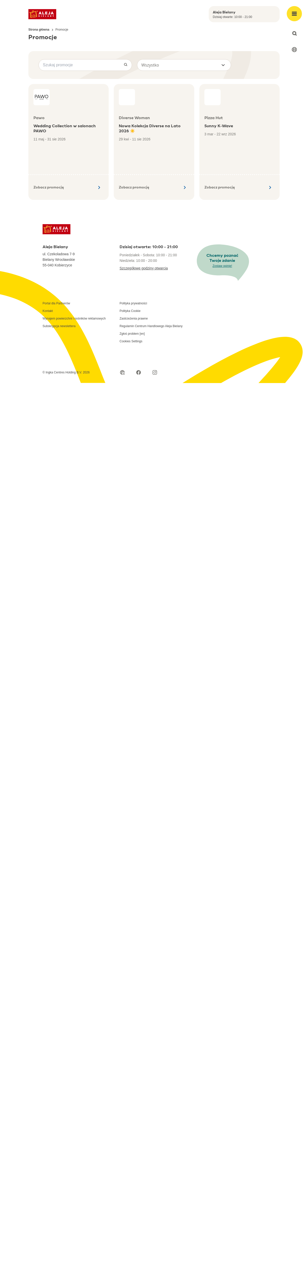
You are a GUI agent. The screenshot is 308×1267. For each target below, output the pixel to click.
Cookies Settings (131, 341)
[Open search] (294, 33)
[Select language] (294, 50)
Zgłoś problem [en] (132, 333)
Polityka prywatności (133, 303)
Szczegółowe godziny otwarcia (144, 268)
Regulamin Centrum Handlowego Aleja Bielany (151, 326)
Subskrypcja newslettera (59, 326)
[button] (184, 65)
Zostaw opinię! (222, 266)
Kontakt (48, 311)
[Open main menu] (294, 13)
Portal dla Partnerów (56, 303)
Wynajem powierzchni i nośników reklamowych (74, 318)
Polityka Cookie (130, 311)
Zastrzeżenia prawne (134, 318)
